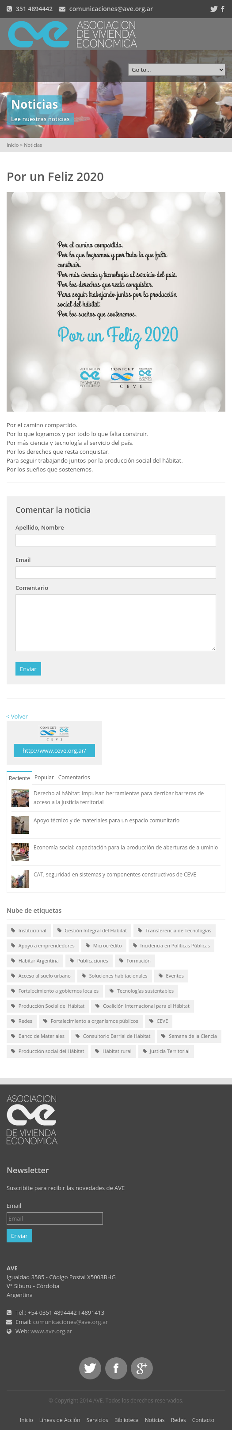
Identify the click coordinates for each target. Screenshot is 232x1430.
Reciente (19, 778)
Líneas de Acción (59, 1420)
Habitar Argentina (35, 961)
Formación (135, 961)
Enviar (28, 669)
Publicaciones (89, 961)
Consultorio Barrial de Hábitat (113, 1036)
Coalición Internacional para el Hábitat (142, 1006)
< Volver (17, 716)
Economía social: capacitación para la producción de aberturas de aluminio (126, 847)
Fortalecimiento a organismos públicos (90, 1021)
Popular (44, 777)
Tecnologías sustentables (142, 991)
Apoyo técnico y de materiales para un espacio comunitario (106, 820)
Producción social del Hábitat (47, 1051)
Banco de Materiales (38, 1036)
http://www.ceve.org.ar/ (54, 750)
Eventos (171, 976)
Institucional (28, 931)
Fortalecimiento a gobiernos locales (55, 991)
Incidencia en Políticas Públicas (171, 946)
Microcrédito (104, 946)
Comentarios (74, 777)
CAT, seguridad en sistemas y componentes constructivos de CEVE (115, 874)
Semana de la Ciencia (189, 1036)
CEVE (158, 1021)
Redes (21, 1021)
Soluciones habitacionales (115, 976)
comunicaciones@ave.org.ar (111, 8)
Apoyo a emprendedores (43, 946)
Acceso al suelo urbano (41, 976)
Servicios (97, 1420)
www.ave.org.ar (51, 1331)
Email (22, 560)
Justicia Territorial (166, 1051)
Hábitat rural (113, 1051)
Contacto (203, 1420)
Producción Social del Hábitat (47, 1006)
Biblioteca (126, 1420)
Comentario (31, 588)
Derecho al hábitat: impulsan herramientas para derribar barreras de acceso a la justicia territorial (119, 798)
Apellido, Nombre (39, 527)
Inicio (13, 144)
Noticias (155, 1420)
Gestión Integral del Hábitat (92, 931)
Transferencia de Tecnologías (174, 931)
